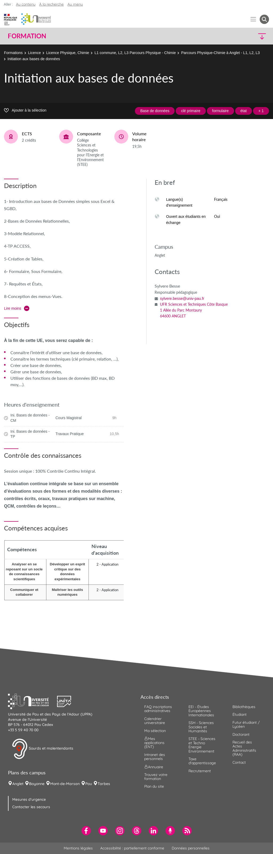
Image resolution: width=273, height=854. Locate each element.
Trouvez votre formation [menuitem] (155, 776)
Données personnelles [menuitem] (191, 848)
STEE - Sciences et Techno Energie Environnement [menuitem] (201, 744)
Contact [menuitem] (239, 762)
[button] (237, 36)
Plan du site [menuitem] (154, 786)
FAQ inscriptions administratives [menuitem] (158, 708)
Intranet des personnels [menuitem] (154, 756)
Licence (34, 53)
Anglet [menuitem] (17, 783)
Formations (13, 53)
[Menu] (253, 19)
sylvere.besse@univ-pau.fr (182, 298)
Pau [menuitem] (88, 783)
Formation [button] (27, 36)
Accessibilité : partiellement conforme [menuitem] (132, 848)
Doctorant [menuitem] (241, 734)
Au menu (75, 4)
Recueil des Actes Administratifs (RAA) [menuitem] (244, 748)
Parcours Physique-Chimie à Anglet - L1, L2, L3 (220, 53)
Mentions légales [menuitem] (78, 848)
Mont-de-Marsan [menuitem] (65, 783)
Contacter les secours (31, 806)
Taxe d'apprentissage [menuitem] (202, 761)
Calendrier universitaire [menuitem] (154, 720)
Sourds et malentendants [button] (42, 748)
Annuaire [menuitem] (153, 766)
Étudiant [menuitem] (239, 714)
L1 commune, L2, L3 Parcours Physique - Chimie (135, 53)
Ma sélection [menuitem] (155, 730)
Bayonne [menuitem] (37, 783)
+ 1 (261, 111)
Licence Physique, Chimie (67, 53)
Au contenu (25, 4)
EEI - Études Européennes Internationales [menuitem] (201, 710)
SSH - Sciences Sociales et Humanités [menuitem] (201, 726)
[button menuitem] (264, 19)
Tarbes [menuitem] (104, 783)
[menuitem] (86, 830)
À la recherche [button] (51, 4)
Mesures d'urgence (29, 799)
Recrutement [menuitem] (199, 771)
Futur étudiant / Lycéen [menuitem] (246, 724)
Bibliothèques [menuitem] (243, 706)
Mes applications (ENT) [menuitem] (154, 742)
